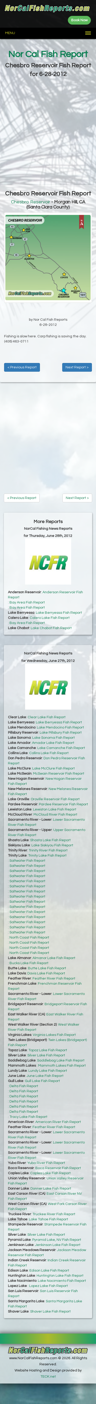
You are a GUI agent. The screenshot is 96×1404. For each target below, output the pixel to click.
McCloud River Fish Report (55, 814)
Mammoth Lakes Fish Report (62, 1065)
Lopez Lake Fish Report (48, 1286)
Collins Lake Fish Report (49, 753)
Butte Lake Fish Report (47, 968)
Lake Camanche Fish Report (61, 748)
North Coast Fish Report (29, 937)
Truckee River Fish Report (54, 1214)
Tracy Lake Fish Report (28, 1117)
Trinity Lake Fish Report (47, 855)
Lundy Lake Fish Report (47, 1071)
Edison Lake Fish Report (49, 1270)
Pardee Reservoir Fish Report (63, 804)
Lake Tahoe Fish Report (48, 1219)
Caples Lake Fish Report (50, 1173)
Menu (10, 33)
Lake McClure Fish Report (53, 768)
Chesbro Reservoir (30, 202)
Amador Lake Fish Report (53, 743)
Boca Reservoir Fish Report (58, 1168)
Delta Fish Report (23, 1086)
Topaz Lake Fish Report (47, 1050)
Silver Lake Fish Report (46, 1055)
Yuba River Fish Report (46, 1163)
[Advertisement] (48, 132)
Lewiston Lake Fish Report (54, 809)
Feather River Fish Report (54, 978)
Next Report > (77, 367)
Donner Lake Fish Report (50, 1188)
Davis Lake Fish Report (46, 973)
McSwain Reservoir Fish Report (58, 773)
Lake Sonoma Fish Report (53, 738)
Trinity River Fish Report (48, 850)
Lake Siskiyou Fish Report (52, 845)
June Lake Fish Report (45, 1076)
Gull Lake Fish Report (42, 1081)
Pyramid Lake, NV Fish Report (56, 1240)
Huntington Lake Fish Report (60, 1275)
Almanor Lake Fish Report (54, 958)
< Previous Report (22, 367)
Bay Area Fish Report (27, 602)
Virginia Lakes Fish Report (54, 1035)
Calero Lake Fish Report (50, 618)
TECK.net (48, 1376)
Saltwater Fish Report (27, 860)
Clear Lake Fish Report (47, 717)
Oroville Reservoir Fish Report (55, 799)
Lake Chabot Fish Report (51, 628)
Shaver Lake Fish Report (50, 1311)
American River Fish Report (58, 1122)
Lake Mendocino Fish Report (60, 727)
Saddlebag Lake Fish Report (60, 1060)
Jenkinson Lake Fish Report (57, 1245)
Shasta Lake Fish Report (50, 840)
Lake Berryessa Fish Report (59, 613)
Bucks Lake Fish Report (28, 963)
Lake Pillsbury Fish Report (61, 732)
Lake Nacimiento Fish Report (62, 1281)
